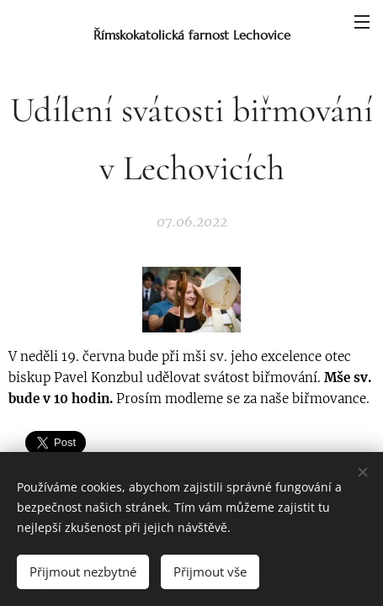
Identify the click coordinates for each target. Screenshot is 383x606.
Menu (362, 22)
